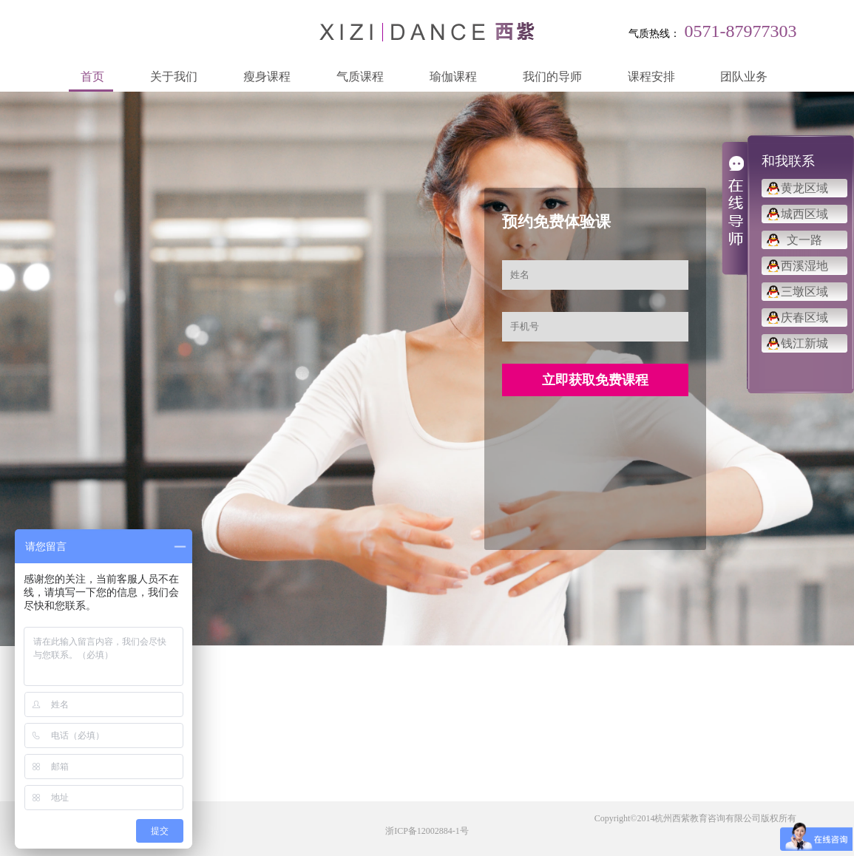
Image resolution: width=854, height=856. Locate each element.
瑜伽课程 (453, 76)
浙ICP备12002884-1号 (427, 831)
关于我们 (173, 76)
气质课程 (360, 76)
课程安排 (651, 76)
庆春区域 (804, 317)
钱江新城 (804, 343)
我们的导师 (552, 76)
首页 (92, 76)
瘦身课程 (267, 76)
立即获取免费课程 (595, 380)
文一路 (804, 240)
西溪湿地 (804, 265)
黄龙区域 (804, 188)
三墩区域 (804, 291)
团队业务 (743, 76)
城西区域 (804, 214)
